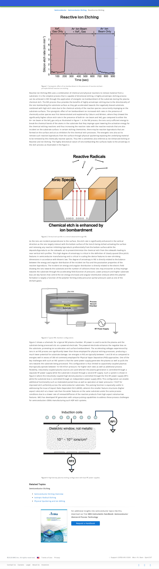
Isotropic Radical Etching (45, 497)
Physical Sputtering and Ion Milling (49, 501)
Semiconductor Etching (77, 10)
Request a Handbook (85, 523)
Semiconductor (60, 10)
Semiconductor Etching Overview (48, 494)
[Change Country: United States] (38, 558)
